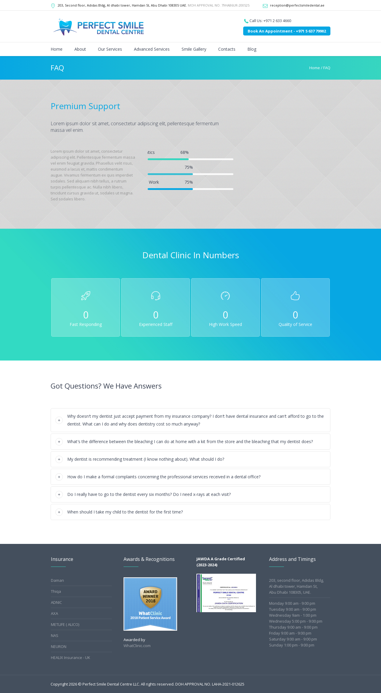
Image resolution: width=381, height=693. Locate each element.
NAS (54, 635)
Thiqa (56, 591)
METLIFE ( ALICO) (65, 624)
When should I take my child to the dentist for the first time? (125, 512)
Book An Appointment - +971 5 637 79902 (287, 31)
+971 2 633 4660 (277, 20)
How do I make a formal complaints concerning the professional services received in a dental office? (163, 476)
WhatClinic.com (137, 645)
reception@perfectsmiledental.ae (297, 5)
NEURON (58, 646)
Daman (57, 580)
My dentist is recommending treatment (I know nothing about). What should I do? (145, 459)
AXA (54, 613)
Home (314, 67)
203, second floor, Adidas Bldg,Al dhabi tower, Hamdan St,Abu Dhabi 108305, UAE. (296, 586)
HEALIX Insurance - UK (70, 657)
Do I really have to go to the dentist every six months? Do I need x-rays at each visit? (149, 494)
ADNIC (56, 602)
